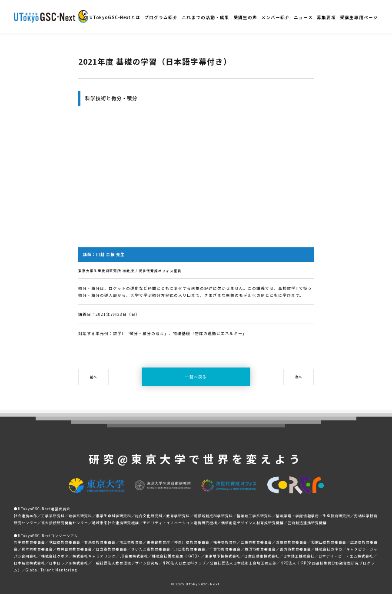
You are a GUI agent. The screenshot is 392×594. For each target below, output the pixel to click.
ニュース (303, 17)
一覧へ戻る (196, 377)
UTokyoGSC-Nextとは (115, 17)
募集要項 (326, 17)
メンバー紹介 (275, 17)
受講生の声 (245, 17)
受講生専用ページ (359, 17)
